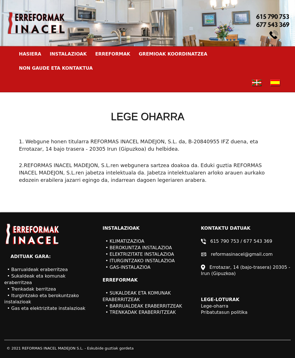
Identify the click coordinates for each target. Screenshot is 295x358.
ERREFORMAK (112, 54)
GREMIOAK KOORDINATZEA (173, 54)
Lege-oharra (214, 306)
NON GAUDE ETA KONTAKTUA (56, 68)
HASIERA (32, 54)
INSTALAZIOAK (68, 54)
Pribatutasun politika (224, 312)
